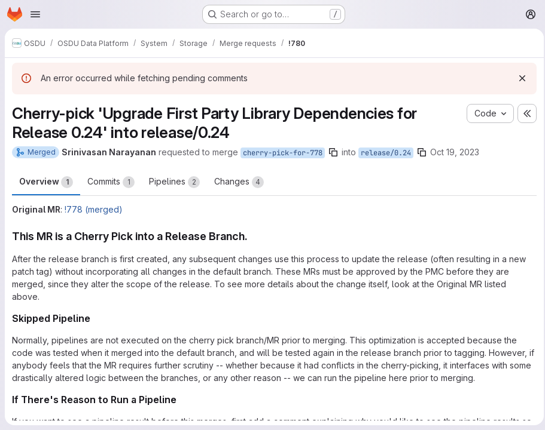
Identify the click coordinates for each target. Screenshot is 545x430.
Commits (111, 182)
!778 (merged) (94, 209)
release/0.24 (386, 153)
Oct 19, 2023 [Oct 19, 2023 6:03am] (454, 152)
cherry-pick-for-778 (282, 153)
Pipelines (174, 182)
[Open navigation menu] (35, 14)
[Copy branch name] (333, 152)
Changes (239, 182)
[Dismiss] (518, 78)
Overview (46, 182)
